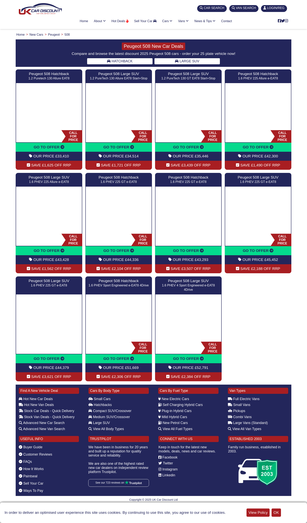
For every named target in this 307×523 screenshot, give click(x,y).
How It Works (31, 469)
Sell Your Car (145, 21)
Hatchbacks (100, 405)
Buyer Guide (30, 447)
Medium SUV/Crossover (109, 417)
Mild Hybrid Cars (172, 417)
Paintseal (28, 476)
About (100, 21)
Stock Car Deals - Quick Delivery (46, 411)
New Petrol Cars (173, 423)
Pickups (236, 411)
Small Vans (239, 405)
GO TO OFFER (49, 147)
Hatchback (120, 61)
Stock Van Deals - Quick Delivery (47, 417)
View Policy (258, 512)
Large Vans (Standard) (248, 423)
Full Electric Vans (244, 399)
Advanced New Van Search (42, 429)
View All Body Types (106, 429)
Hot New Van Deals (36, 405)
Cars (167, 21)
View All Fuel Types (175, 429)
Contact (226, 21)
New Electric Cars (173, 399)
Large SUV (187, 61)
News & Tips (204, 21)
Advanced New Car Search (42, 423)
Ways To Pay (31, 491)
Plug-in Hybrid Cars (174, 411)
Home (84, 21)
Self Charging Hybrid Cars (180, 405)
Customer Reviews (35, 454)
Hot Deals (119, 21)
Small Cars (99, 399)
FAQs (25, 462)
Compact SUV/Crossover (109, 411)
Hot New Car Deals (36, 399)
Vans (183, 21)
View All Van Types (244, 429)
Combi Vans (240, 417)
